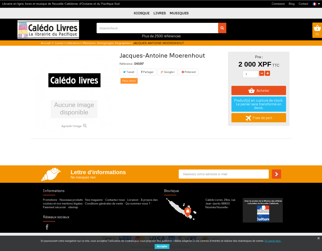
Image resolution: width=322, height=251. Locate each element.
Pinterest (188, 72)
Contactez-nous (115, 199)
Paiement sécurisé (54, 207)
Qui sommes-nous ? (137, 203)
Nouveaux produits (71, 199)
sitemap (73, 207)
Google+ (167, 72)
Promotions (50, 199)
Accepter (162, 246)
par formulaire (225, 224)
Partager (147, 72)
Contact (303, 3)
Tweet (128, 72)
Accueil (46, 43)
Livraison (132, 199)
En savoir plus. (273, 241)
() (317, 30)
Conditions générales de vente (104, 203)
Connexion (278, 3)
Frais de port (258, 117)
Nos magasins (94, 199)
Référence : (127, 63)
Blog (291, 3)
